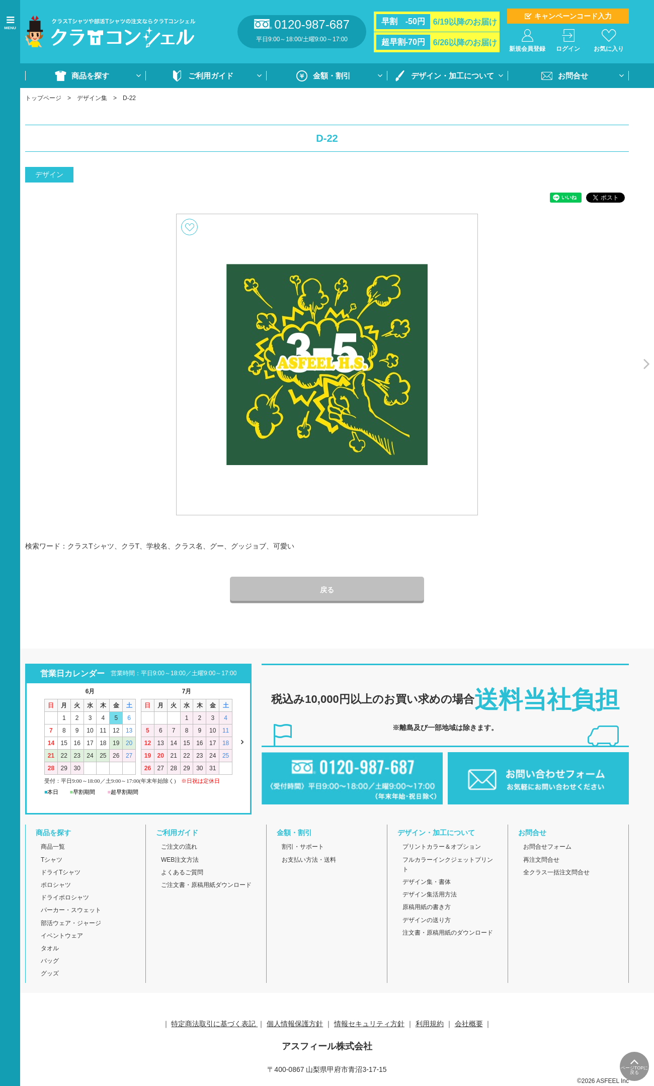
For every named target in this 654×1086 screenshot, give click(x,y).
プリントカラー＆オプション (441, 846)
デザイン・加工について (452, 75)
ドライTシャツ (60, 872)
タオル (50, 948)
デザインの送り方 (426, 920)
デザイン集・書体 (426, 881)
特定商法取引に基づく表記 (214, 1024)
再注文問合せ (541, 859)
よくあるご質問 (182, 872)
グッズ (50, 973)
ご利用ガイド (210, 75)
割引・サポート (303, 846)
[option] (327, 364)
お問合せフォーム (547, 846)
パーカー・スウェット (71, 910)
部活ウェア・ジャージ (71, 923)
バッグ (50, 960)
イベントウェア (62, 935)
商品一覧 (53, 846)
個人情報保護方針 (295, 1024)
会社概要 (469, 1024)
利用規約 (430, 1024)
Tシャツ (51, 859)
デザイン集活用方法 (429, 894)
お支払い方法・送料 (309, 859)
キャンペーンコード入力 (573, 16)
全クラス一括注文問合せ (556, 872)
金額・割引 (332, 75)
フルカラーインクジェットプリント (447, 864)
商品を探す (90, 75)
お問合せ (573, 75)
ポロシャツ (56, 884)
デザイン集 (92, 98)
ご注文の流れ (179, 846)
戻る (327, 590)
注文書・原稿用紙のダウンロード (447, 932)
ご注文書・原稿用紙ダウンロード (206, 884)
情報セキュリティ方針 (369, 1024)
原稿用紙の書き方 (426, 907)
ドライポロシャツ (65, 897)
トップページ (43, 98)
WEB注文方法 (180, 859)
